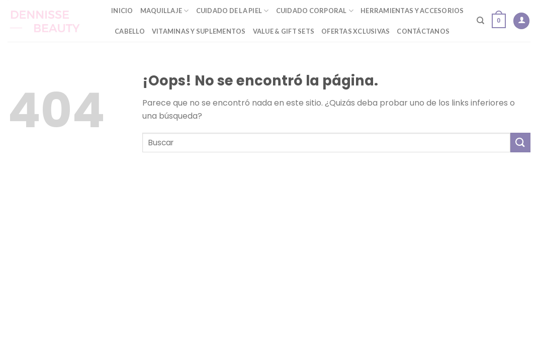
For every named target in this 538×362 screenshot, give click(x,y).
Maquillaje (164, 11)
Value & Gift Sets (283, 31)
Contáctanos (423, 31)
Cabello (130, 31)
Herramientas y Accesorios (412, 11)
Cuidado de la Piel (232, 11)
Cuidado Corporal (315, 11)
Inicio (122, 11)
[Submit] (520, 142)
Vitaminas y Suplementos (199, 31)
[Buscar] (480, 20)
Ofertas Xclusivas (355, 31)
